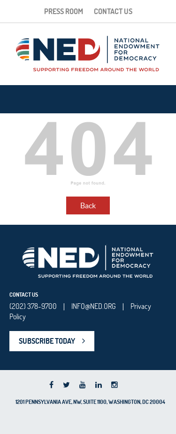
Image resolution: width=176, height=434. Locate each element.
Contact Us (113, 11)
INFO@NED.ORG (93, 306)
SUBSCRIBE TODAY (47, 341)
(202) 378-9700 (33, 306)
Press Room (63, 11)
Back (88, 205)
